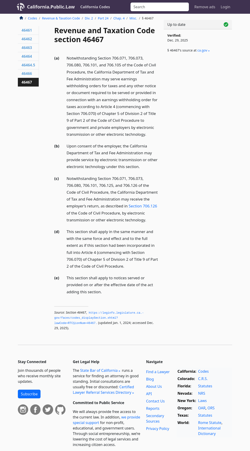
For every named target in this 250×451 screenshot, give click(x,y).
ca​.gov (202, 50)
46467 (27, 82)
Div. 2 (89, 18)
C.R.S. (203, 378)
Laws (202, 400)
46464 (27, 56)
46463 (27, 47)
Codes (32, 18)
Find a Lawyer (158, 371)
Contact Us (155, 401)
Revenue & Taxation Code (61, 18)
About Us (154, 386)
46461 (27, 30)
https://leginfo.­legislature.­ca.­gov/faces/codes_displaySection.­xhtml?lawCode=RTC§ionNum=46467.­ (99, 318)
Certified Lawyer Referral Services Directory (103, 389)
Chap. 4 (119, 18)
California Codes (95, 6)
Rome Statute (209, 422)
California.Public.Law (51, 7)
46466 (27, 73)
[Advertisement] (197, 92)
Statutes (205, 386)
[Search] (159, 7)
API (149, 393)
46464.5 (28, 65)
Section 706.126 (143, 206)
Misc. (133, 18)
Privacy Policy (157, 428)
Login (225, 6)
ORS (211, 407)
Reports (153, 408)
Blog (150, 379)
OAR (201, 407)
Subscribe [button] (29, 394)
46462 (27, 38)
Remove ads (204, 6)
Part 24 (103, 18)
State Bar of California (99, 370)
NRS (201, 393)
